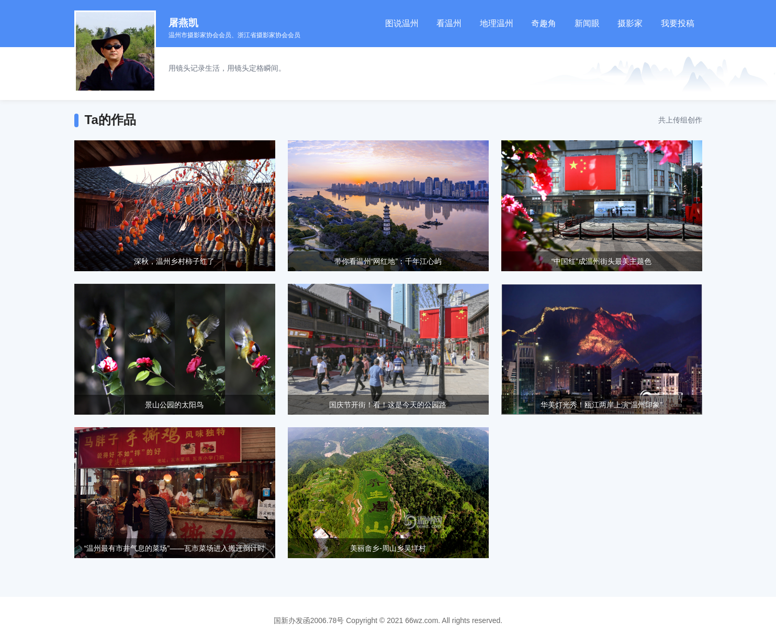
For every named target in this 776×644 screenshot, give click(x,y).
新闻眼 (587, 23)
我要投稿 (677, 23)
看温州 (449, 23)
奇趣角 (543, 23)
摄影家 (630, 23)
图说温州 (402, 23)
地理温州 (496, 23)
